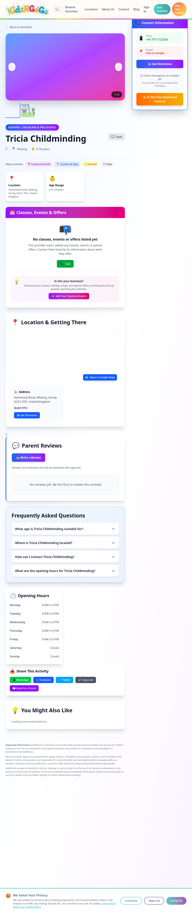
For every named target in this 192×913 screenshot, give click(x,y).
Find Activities (162, 9)
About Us (108, 9)
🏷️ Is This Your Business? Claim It (160, 99)
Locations (91, 9)
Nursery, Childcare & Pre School (32, 127)
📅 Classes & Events (39, 164)
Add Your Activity (179, 9)
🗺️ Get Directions (160, 64)
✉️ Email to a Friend (24, 688)
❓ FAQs (107, 164)
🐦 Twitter (64, 680)
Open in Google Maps (100, 377)
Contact (124, 9)
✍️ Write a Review (28, 457)
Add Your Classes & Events (69, 296)
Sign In (147, 9)
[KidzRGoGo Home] (28, 9)
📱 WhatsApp (20, 680)
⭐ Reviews (90, 164)
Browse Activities (71, 9)
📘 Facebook (43, 680)
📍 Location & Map (67, 164)
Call (65, 264)
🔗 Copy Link (85, 680)
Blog (136, 9)
